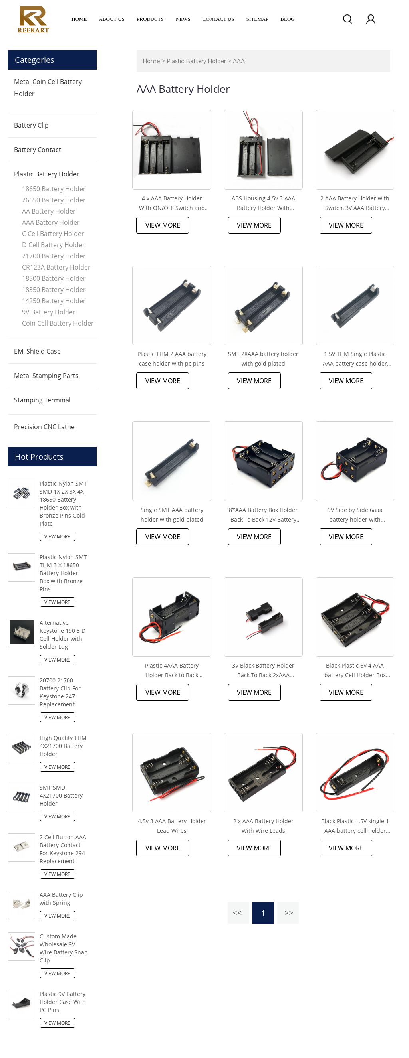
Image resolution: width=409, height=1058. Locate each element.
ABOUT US (112, 19)
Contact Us (218, 19)
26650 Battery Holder (54, 200)
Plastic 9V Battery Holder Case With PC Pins (63, 1002)
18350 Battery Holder (54, 289)
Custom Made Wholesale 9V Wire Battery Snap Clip (64, 948)
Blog (287, 19)
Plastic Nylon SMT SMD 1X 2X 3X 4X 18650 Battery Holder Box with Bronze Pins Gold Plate (63, 503)
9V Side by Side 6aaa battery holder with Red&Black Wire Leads (355, 515)
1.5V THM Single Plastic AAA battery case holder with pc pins (355, 359)
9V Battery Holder (48, 312)
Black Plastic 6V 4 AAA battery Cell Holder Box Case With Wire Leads (355, 671)
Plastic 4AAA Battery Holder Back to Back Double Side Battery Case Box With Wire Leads (172, 671)
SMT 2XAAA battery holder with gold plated (263, 358)
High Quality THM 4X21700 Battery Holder (63, 746)
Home (79, 19)
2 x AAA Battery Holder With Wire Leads (263, 825)
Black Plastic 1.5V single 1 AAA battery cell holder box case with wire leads (355, 826)
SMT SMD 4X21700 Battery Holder (61, 795)
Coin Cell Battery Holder (58, 323)
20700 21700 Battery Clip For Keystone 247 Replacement (60, 692)
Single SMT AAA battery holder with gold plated (172, 514)
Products (150, 19)
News (183, 19)
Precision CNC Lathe (44, 426)
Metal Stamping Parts (46, 375)
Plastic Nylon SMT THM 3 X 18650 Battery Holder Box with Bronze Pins (63, 573)
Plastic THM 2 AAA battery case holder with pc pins (171, 358)
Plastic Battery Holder (46, 174)
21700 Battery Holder (54, 256)
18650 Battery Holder (54, 188)
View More (57, 536)
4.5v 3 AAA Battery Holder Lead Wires (172, 825)
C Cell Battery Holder (53, 233)
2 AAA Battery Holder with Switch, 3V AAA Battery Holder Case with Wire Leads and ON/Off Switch (354, 203)
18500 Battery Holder (54, 278)
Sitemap (257, 19)
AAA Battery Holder (51, 222)
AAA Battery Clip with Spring (61, 898)
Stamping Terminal (42, 400)
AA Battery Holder (49, 211)
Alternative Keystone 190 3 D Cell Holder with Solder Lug (62, 634)
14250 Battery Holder (54, 300)
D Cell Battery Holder (53, 244)
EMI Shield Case (37, 351)
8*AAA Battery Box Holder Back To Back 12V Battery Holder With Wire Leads (263, 515)
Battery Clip (31, 125)
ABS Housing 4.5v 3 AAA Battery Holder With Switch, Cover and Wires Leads (263, 203)
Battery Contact (37, 149)
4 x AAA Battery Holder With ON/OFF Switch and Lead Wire (172, 203)
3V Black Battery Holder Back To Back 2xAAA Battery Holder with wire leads (263, 671)
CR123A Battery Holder (56, 267)
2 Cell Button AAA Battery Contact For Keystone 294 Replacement (63, 849)
